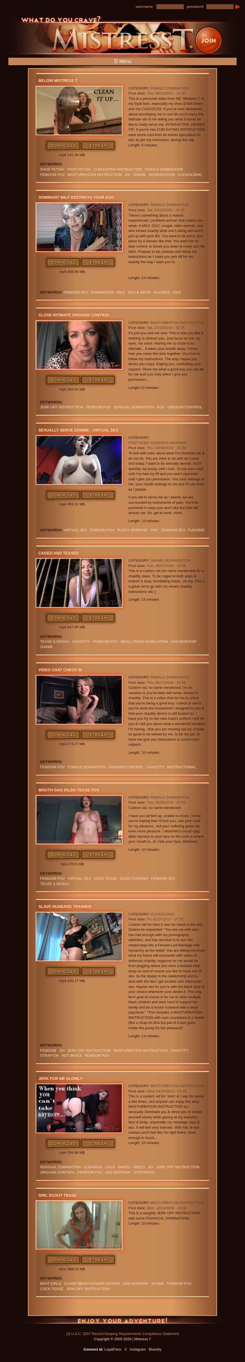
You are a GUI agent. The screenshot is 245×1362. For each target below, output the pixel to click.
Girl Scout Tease (57, 1195)
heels (139, 1167)
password (195, 6)
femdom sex (173, 530)
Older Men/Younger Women (92, 1283)
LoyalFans (112, 1349)
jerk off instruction (61, 407)
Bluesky (155, 1349)
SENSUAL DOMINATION (134, 407)
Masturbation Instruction (95, 175)
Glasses (161, 292)
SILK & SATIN (139, 292)
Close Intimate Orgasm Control (74, 315)
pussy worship (132, 530)
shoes (124, 1167)
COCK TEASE (105, 878)
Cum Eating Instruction (118, 169)
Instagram (138, 1349)
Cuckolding (162, 914)
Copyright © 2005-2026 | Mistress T (122, 1339)
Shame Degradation (170, 560)
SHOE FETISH (52, 169)
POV (161, 407)
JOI (127, 175)
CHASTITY (81, 641)
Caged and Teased (58, 553)
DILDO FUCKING (134, 878)
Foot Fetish (79, 169)
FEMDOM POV (52, 175)
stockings (144, 1172)
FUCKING (196, 530)
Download (63, 146)
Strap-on (49, 1055)
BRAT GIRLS (50, 1283)
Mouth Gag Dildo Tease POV (68, 790)
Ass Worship (184, 641)
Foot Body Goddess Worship (157, 443)
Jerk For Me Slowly (60, 1078)
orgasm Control (185, 407)
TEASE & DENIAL (54, 641)
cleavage (93, 1167)
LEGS (110, 1167)
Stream (98, 146)
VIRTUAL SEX (75, 530)
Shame (139, 175)
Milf (121, 292)
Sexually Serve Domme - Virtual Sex (78, 430)
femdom (48, 1050)
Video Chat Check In (60, 670)
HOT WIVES (72, 1055)
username (144, 6)
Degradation (162, 175)
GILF (177, 292)
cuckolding (190, 175)
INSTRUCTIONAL (181, 767)
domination (102, 292)
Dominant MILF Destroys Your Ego (76, 197)
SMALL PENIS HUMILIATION (144, 641)
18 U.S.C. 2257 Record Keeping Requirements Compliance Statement (122, 1334)
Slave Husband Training (65, 906)
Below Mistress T (57, 80)
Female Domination (169, 88)
